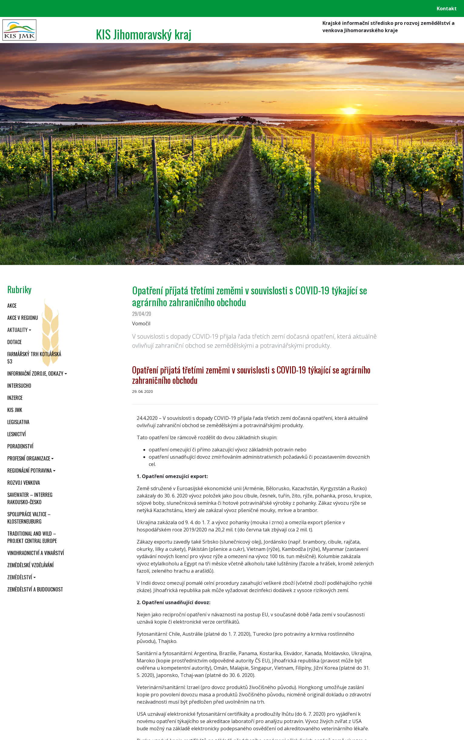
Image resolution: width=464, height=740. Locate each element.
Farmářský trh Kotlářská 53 (34, 357)
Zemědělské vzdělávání (30, 565)
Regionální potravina (29, 470)
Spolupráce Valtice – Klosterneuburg (29, 518)
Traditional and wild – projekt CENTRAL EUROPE (32, 537)
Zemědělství (19, 577)
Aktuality (17, 329)
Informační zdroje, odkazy (35, 373)
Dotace (14, 342)
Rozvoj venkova (23, 482)
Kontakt (447, 8)
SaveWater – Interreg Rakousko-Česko (29, 498)
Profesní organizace (28, 458)
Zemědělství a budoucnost (35, 589)
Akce (11, 305)
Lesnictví (16, 434)
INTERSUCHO (19, 385)
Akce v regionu (22, 317)
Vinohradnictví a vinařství (35, 553)
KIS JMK (14, 410)
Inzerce (14, 397)
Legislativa (18, 422)
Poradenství (20, 446)
